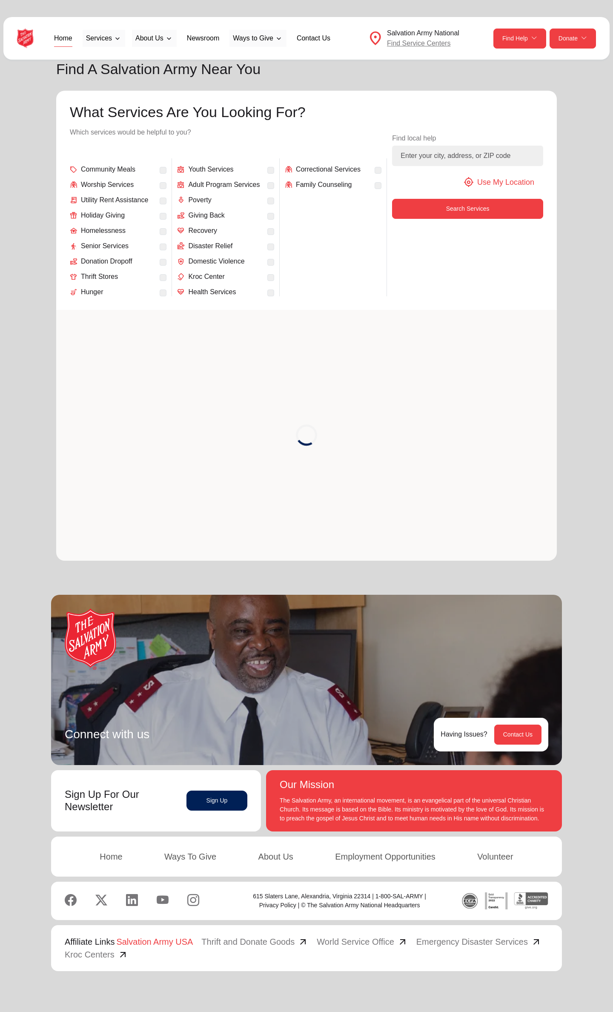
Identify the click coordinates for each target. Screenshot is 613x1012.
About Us (275, 856)
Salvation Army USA (154, 941)
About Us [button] (149, 38)
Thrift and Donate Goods (254, 942)
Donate (573, 38)
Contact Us (313, 38)
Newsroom (203, 38)
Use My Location (499, 182)
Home (63, 38)
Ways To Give (190, 856)
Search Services (468, 208)
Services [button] (99, 38)
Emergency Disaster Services (478, 942)
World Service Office (362, 942)
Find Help (519, 38)
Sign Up (217, 800)
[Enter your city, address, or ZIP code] (467, 156)
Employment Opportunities (385, 856)
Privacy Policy (277, 905)
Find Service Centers (418, 43)
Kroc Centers (96, 954)
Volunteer (495, 856)
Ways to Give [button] (253, 38)
